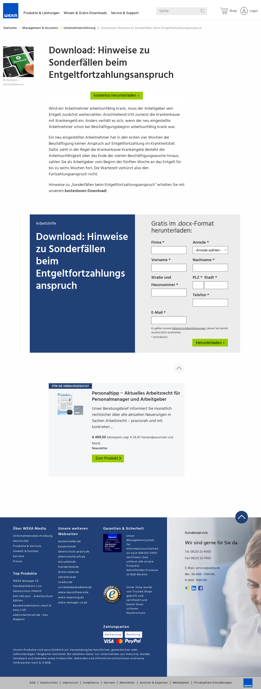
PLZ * (198, 281)
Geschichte (21, 541)
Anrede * (210, 246)
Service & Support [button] (125, 13)
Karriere (18, 556)
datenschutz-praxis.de (73, 552)
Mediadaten (181, 682)
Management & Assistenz (40, 28)
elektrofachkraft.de (71, 557)
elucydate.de (67, 562)
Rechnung (133, 634)
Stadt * (216, 281)
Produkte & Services (27, 546)
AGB (32, 682)
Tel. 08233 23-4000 (198, 551)
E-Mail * (169, 316)
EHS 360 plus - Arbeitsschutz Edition (33, 598)
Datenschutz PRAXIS (27, 591)
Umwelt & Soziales (26, 551)
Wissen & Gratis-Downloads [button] (85, 13)
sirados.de (65, 582)
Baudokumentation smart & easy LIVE (32, 608)
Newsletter (127, 682)
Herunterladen (209, 342)
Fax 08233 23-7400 (198, 558)
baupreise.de (67, 546)
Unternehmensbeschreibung (33, 536)
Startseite (10, 28)
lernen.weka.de (68, 572)
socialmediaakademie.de (75, 587)
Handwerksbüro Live (27, 586)
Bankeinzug (113, 634)
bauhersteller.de (69, 541)
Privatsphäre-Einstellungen (213, 682)
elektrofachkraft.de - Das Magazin (30, 617)
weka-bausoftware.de (73, 592)
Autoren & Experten (154, 682)
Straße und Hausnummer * (169, 285)
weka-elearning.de (71, 597)
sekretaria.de (67, 577)
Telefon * (210, 299)
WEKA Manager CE (26, 581)
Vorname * (169, 264)
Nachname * (210, 264)
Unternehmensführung (80, 28)
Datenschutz (49, 682)
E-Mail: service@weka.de (202, 568)
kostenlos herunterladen (117, 95)
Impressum (70, 682)
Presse (17, 561)
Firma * (169, 246)
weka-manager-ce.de (72, 603)
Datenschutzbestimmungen (189, 328)
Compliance (91, 682)
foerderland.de (68, 567)
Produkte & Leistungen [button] (41, 13)
